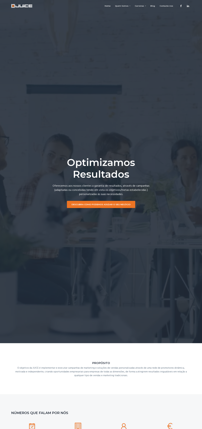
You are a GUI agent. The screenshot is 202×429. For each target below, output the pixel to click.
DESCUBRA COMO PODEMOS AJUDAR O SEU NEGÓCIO (101, 204)
